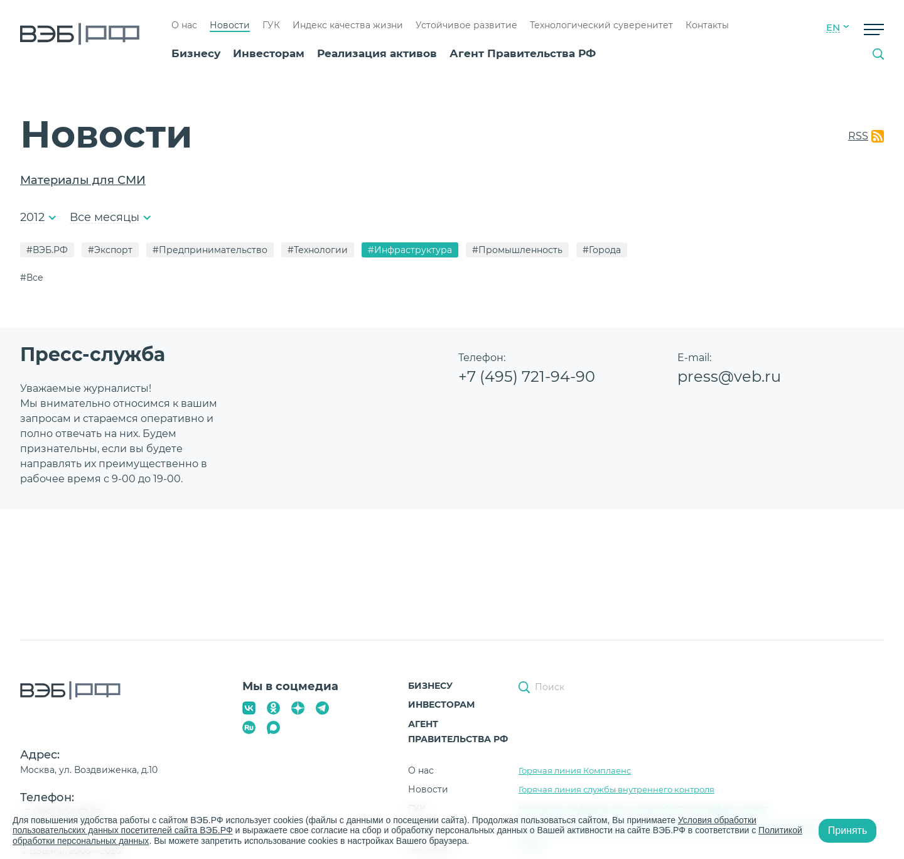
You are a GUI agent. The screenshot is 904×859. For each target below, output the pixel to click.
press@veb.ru (729, 376)
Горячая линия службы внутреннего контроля (616, 789)
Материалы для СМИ (83, 180)
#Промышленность (517, 250)
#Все (31, 277)
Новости (230, 25)
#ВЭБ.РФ (47, 250)
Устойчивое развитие (466, 25)
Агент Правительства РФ (522, 53)
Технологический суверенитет (601, 25)
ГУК (271, 25)
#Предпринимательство (210, 250)
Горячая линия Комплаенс (575, 770)
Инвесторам (268, 53)
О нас (184, 25)
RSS (858, 136)
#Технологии (318, 250)
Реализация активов (377, 53)
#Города (602, 250)
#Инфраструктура (410, 250)
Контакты (707, 25)
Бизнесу (195, 53)
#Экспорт (110, 250)
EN (833, 28)
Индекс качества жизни (348, 25)
